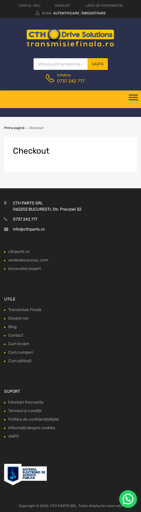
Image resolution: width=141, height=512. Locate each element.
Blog (12, 326)
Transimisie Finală (24, 309)
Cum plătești (19, 360)
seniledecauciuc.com (28, 260)
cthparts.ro (18, 251)
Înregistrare (94, 13)
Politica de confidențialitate (33, 419)
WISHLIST (62, 6)
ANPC (13, 436)
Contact (15, 335)
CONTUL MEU (29, 6)
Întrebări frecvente (25, 402)
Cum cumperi (20, 352)
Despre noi (18, 318)
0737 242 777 (71, 81)
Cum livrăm (18, 343)
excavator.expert (24, 268)
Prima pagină (14, 128)
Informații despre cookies (31, 427)
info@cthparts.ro (29, 229)
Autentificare (66, 13)
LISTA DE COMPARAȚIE (104, 6)
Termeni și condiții (24, 410)
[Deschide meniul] (133, 99)
